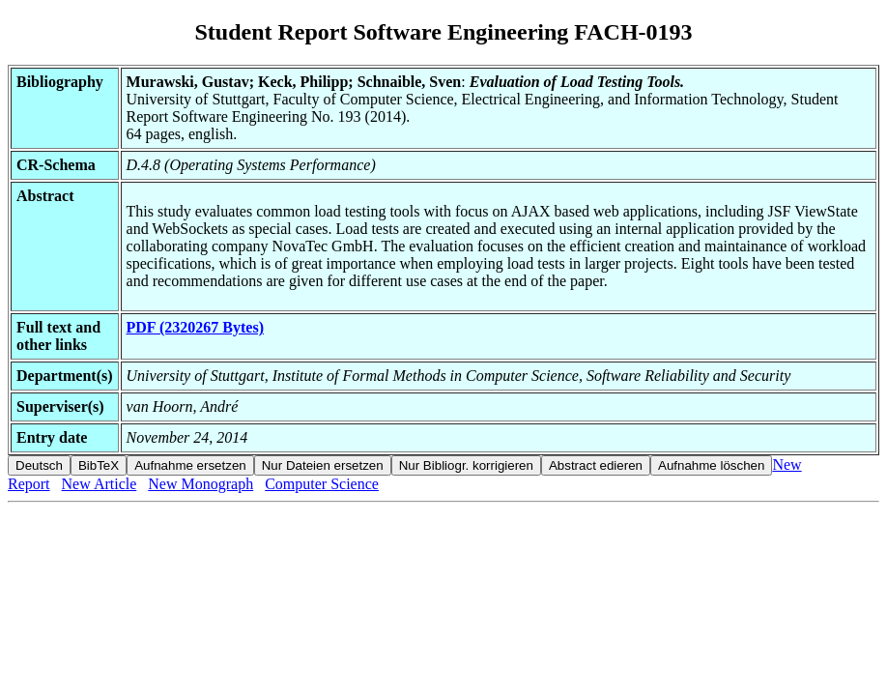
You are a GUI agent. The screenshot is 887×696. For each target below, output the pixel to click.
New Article (99, 484)
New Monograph (200, 484)
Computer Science (322, 484)
